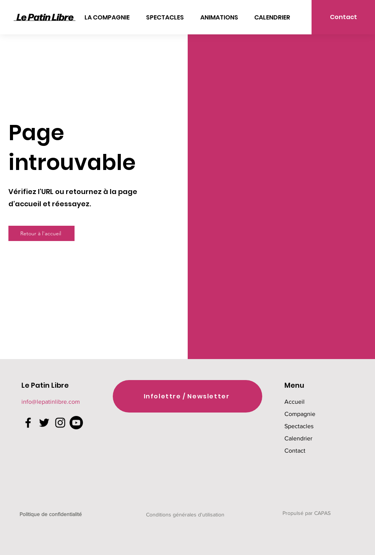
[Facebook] (28, 422)
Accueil (294, 401)
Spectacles (298, 426)
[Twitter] (44, 422)
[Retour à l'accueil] (41, 233)
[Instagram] (60, 422)
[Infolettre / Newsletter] (187, 396)
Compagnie (299, 414)
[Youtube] (76, 422)
